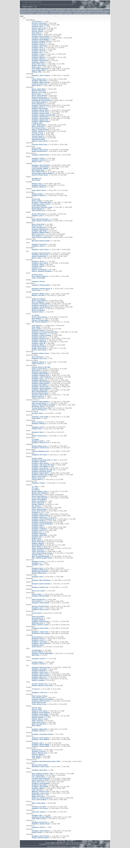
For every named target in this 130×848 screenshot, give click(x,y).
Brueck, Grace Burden (39, 317)
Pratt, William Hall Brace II (41, 68)
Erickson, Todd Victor (39, 23)
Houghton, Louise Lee (39, 692)
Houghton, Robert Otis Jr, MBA (42, 474)
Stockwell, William (38, 545)
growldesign (80, 846)
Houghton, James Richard (41, 165)
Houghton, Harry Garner (40, 149)
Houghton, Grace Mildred (40, 739)
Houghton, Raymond (39, 533)
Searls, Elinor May (38, 541)
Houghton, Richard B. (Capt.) (42, 471)
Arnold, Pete (36, 199)
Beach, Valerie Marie (39, 89)
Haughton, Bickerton (39, 185)
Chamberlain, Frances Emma (42, 100)
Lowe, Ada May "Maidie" (40, 168)
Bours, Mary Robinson (39, 496)
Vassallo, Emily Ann (38, 138)
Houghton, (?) (36, 178)
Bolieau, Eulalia (37, 194)
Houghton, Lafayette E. (39, 528)
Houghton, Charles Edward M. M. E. (44, 519)
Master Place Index (60, 9)
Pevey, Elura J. (37, 290)
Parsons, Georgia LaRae (40, 320)
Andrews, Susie (37, 274)
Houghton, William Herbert (41, 121)
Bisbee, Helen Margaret (40, 493)
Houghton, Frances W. (39, 822)
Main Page (23, 9)
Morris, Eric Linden (38, 591)
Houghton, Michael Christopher (42, 699)
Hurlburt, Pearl (37, 428)
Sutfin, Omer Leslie (38, 722)
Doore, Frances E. (38, 422)
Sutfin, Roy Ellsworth (39, 724)
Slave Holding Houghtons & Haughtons (83, 11)
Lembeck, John (37, 123)
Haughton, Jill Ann (38, 261)
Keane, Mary (36, 418)
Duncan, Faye (36, 707)
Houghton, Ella (37, 815)
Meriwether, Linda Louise (40, 766)
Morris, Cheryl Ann (38, 234)
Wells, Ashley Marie (38, 803)
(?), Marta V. (36, 490)
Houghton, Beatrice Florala (41, 516)
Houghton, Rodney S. (39, 423)
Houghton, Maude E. (39, 59)
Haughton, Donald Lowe (40, 587)
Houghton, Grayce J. (39, 44)
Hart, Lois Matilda (38, 302)
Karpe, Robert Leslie (39, 702)
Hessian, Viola (37, 34)
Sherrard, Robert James (40, 175)
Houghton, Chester (38, 483)
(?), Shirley (35, 315)
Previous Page (96, 13)
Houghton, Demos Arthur (40, 110)
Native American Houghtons (102, 11)
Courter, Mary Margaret (40, 498)
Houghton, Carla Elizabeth (41, 783)
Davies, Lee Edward (38, 501)
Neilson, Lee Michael (39, 269)
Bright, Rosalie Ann (38, 599)
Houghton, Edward (38, 620)
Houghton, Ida (37, 52)
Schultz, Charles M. (38, 131)
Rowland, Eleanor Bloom (40, 393)
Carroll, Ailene (37, 613)
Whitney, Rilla (36, 72)
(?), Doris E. (36, 689)
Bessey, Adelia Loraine (39, 491)
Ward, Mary (36, 655)
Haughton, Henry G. (38, 107)
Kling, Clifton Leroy (38, 64)
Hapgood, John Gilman (40, 711)
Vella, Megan (36, 758)
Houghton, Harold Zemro (40, 116)
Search (44, 9)
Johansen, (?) (36, 268)
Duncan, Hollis (37, 709)
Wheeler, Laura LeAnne (40, 141)
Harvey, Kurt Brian (38, 616)
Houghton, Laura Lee (39, 530)
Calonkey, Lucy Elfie (39, 806)
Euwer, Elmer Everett (39, 511)
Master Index (50, 9)
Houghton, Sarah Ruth (39, 535)
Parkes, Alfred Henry (39, 214)
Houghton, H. (36, 563)
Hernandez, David (38, 406)
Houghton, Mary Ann (39, 677)
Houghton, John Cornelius (41, 75)
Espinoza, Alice (37, 226)
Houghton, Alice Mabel (39, 372)
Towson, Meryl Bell (38, 70)
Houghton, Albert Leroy (40, 514)
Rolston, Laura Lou (38, 478)
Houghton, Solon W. (39, 343)
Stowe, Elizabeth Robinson (41, 548)
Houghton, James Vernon (40, 674)
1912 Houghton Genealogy (95, 9)
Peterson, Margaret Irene (40, 451)
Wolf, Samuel (36, 725)
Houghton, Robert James (40, 353)
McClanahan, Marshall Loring (42, 207)
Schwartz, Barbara (38, 754)
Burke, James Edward (39, 95)
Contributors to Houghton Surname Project (61, 13)
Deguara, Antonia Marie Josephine (43, 405)
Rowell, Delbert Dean (39, 573)
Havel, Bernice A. (38, 618)
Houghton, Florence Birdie (41, 304)
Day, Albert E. (36, 506)
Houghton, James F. (38, 246)
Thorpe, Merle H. (37, 479)
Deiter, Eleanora (37, 637)
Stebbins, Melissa (38, 543)
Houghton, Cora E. (38, 640)
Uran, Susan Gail (37, 134)
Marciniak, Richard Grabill (41, 241)
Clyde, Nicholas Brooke (40, 219)
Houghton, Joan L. (38, 743)
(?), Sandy (35, 439)
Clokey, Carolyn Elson (39, 369)
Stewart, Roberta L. (38, 717)
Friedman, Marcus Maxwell (41, 778)
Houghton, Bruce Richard (40, 36)
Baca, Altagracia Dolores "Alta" (42, 773)
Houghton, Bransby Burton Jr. (42, 288)
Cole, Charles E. (37, 601)
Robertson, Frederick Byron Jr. (42, 798)
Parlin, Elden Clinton (39, 190)
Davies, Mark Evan (38, 503)
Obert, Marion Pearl (38, 171)
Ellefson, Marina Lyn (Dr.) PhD (42, 685)
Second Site (62, 846)
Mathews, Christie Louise (40, 791)
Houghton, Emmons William (41, 817)
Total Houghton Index (42, 11)
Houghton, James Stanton (41, 831)
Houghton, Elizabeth (39, 670)
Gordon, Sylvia (37, 458)
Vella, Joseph (36, 756)
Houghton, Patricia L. (39, 731)
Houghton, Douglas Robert (41, 41)
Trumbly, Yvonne (37, 133)
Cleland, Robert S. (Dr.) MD (41, 367)
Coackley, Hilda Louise (39, 144)
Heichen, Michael (38, 29)
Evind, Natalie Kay (38, 103)
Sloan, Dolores (37, 646)
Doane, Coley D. (37, 507)
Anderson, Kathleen (38, 299)
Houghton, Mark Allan (39, 80)
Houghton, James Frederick (41, 377)
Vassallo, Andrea (37, 312)
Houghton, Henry (38, 47)
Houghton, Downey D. (39, 337)
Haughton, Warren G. (39, 362)
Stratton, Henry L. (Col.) (40, 719)
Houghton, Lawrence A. (40, 160)
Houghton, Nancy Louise (40, 609)
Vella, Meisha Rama (38, 139)
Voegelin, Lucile (37, 215)
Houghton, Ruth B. (38, 266)
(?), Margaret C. (37, 650)
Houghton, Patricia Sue (40, 679)
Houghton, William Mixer (40, 390)
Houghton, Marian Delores (41, 675)
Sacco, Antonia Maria (39, 799)
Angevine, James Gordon (40, 738)
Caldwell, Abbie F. (38, 662)
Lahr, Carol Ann (37, 790)
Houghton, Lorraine (38, 54)
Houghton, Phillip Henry (40, 570)
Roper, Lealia (36, 258)
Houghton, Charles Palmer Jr (42, 38)
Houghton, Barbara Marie (40, 373)
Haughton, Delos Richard (40, 105)
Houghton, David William (40, 39)
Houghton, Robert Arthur (40, 473)
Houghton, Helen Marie (39, 46)
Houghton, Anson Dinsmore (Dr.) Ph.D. (45, 332)
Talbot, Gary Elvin (38, 550)
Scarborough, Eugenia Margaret (43, 173)
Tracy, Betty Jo (37, 235)
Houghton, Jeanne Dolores (41, 118)
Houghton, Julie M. (38, 158)
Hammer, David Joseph (40, 765)
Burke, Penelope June (39, 97)
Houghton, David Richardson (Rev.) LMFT (46, 761)
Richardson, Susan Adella (41, 633)
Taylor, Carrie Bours (39, 551)
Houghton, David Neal (39, 770)
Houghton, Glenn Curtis (40, 672)
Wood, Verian (36, 85)
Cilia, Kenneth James (39, 403)
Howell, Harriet (37, 832)
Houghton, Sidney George (41, 82)
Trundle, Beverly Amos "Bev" (42, 408)
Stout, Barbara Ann (38, 210)
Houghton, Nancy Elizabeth (41, 382)
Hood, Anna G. (37, 749)
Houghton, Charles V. (39, 664)
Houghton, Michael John (40, 229)
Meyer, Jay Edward (38, 310)
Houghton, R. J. (37, 532)
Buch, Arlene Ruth (38, 224)
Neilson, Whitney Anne (39, 753)
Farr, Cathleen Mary (38, 777)
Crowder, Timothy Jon (39, 684)
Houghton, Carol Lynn (39, 517)
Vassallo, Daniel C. (38, 136)
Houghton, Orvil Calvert (40, 808)
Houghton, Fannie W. (39, 244)
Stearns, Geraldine (38, 680)
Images (73, 9)
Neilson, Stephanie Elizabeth (41, 271)
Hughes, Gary (36, 538)
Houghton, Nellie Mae (39, 342)
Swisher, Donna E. (38, 396)
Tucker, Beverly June (39, 704)
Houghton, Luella (38, 55)
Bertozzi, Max (36, 94)
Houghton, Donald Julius (40, 112)
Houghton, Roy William (40, 385)
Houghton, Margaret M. (39, 380)
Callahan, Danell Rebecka (40, 99)
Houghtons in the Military (26, 13)
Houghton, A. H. (37, 512)
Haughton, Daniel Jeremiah (41, 584)
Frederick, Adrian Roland (40, 25)
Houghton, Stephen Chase (41, 824)
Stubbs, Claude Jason (39, 436)
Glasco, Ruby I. (37, 594)
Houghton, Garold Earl (39, 305)
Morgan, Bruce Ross (39, 65)
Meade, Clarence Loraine (40, 624)
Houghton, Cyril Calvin (39, 642)
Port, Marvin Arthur (38, 128)
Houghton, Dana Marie (39, 785)
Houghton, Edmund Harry (40, 155)
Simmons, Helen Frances (40, 395)
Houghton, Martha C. (39, 57)
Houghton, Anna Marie (39, 669)
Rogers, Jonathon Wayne (40, 129)
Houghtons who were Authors (28, 11)
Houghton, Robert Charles (41, 701)
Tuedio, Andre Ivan (38, 398)
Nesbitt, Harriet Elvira (39, 348)
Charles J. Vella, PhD (56, 842)
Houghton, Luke (37, 378)
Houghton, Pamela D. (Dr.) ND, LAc (44, 469)
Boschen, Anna (37, 494)
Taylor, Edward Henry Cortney (42, 553)
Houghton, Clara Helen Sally (41, 202)
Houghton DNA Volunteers (41, 13)
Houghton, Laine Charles (40, 249)
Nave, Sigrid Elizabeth (39, 391)
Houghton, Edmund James (41, 253)
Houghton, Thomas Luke (40, 386)
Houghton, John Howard (40, 167)
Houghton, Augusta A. (39, 333)
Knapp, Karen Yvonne (39, 346)
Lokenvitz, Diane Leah (39, 84)
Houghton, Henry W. (39, 51)
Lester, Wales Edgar (38, 125)
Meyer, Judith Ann (38, 126)
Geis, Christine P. (38, 357)
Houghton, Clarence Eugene (41, 335)
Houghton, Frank (37, 441)
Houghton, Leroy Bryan (40, 468)
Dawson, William (37, 652)
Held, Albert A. (37, 33)
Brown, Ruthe (36, 148)
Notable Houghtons (82, 9)
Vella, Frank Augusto (39, 410)
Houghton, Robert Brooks (40, 383)
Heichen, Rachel (37, 31)
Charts (68, 9)
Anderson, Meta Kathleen (40, 401)
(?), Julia (35, 486)
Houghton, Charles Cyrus (40, 447)
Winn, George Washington (41, 556)
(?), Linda (35, 488)
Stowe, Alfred (36, 546)
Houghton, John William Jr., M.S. (43, 466)
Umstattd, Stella (37, 413)
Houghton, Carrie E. (38, 638)
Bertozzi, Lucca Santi (39, 92)
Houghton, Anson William (40, 716)
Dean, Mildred (36, 318)
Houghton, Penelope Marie (41, 285)
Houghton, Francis (38, 561)
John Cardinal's (57, 846)
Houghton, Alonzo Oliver (40, 628)
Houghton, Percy (37, 308)
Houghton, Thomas (38, 281)
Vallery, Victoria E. (38, 363)
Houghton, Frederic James (41, 204)
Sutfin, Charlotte (37, 720)
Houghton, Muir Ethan (39, 231)
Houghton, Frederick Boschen (42, 522)
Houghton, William (38, 345)
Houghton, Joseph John (40, 632)
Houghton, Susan (38, 645)
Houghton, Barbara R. (39, 187)
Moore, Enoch (36, 540)
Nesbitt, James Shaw (39, 350)
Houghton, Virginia (38, 62)
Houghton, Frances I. (39, 751)
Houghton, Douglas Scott (40, 375)
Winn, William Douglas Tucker (42, 558)
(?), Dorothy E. (37, 21)
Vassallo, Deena (37, 554)
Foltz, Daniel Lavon (38, 697)
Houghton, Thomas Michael (41, 388)
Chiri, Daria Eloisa (38, 775)
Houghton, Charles (38, 827)
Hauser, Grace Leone (39, 28)
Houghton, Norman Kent (40, 60)
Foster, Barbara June (39, 79)
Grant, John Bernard (39, 227)
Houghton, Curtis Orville (40, 417)
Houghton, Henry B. (38, 49)
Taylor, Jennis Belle (38, 278)
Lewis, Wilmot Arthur (39, 205)
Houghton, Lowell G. (39, 658)
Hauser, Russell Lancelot (40, 780)
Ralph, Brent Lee (37, 795)
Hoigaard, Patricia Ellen (40, 108)
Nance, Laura (36, 67)
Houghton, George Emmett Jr (42, 307)
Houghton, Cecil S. (38, 427)
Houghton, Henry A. (38, 527)
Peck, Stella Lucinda (39, 818)
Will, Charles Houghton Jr (40, 322)
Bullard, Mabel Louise (39, 446)
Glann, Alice (36, 370)
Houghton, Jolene (38, 264)
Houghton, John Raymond (41, 643)
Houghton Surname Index (34, 9)
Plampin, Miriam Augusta (40, 837)
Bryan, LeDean (37, 201)
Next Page (104, 13)
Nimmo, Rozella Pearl (39, 151)
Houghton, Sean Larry (39, 358)
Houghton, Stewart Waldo (40, 744)
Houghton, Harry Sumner (40, 463)
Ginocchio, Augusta (38, 812)
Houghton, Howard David (40, 603)
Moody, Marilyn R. (38, 209)
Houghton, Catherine (39, 461)
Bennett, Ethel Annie (39, 90)
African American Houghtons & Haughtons (61, 11)
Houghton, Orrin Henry (39, 455)
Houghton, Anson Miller (40, 714)
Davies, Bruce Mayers (39, 499)
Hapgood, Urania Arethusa (41, 712)
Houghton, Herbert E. (39, 340)
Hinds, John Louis (38, 782)
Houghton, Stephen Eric (40, 120)
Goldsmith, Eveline (38, 330)
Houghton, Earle (37, 568)
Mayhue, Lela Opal (38, 295)
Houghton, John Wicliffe (40, 786)
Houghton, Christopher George (42, 734)
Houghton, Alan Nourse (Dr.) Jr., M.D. (44, 460)
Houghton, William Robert (40, 232)
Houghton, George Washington (42, 524)
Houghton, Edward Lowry (40, 338)
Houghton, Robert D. (39, 195)
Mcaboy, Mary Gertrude (40, 571)
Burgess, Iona (36, 183)
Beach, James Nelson (39, 300)
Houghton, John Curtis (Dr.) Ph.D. (43, 465)
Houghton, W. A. (37, 537)
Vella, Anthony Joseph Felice (42, 221)
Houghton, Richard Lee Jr (40, 442)
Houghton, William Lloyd (40, 294)
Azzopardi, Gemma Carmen (41, 667)
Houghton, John (37, 564)
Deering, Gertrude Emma (40, 606)
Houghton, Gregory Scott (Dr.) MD (43, 115)
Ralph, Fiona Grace (38, 796)
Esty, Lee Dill (36, 329)
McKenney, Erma (37, 623)
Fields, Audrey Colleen (39, 696)
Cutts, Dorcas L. (37, 325)
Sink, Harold (36, 180)
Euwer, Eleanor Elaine (39, 509)
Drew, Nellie (36, 327)
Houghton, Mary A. (38, 432)
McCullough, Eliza (38, 170)
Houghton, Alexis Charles (40, 836)
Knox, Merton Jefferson (40, 276)
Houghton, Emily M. (38, 42)
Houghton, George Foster (40, 113)
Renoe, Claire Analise (39, 476)
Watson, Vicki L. (37, 161)
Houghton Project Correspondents (82, 13)
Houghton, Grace (38, 525)
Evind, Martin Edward (39, 102)
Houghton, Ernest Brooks (40, 621)
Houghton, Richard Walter (41, 596)
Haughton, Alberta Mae (39, 729)
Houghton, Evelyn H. (39, 520)
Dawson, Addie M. (38, 504)
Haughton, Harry (37, 26)
